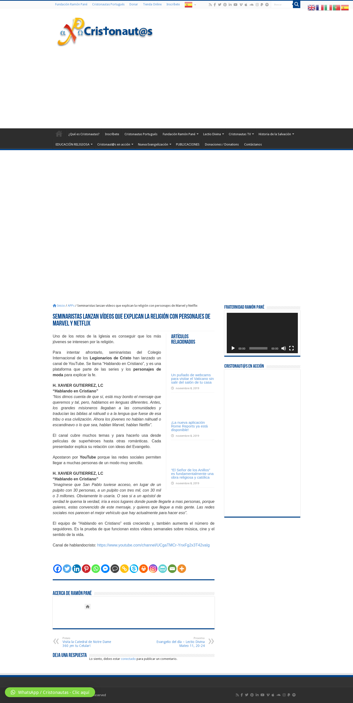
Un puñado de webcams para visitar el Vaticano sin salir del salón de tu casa (192, 378)
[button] (50, 692)
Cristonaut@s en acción (113, 144)
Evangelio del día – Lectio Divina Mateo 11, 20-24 (179, 642)
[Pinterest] (86, 568)
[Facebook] (57, 568)
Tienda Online (152, 4)
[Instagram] (153, 568)
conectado (128, 659)
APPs (71, 305)
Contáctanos (253, 144)
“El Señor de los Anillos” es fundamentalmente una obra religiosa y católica (192, 473)
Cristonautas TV (240, 134)
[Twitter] (67, 568)
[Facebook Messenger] (105, 568)
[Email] (172, 568)
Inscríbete (173, 4)
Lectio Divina (212, 134)
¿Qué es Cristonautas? (84, 134)
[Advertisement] (176, 86)
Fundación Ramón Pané (71, 4)
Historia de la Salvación (275, 134)
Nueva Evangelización (153, 144)
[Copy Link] (124, 568)
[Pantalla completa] (291, 348)
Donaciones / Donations (222, 144)
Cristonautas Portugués (108, 4)
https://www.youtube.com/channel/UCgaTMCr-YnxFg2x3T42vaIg (153, 545)
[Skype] (134, 568)
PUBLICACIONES (188, 144)
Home (59, 133)
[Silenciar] (283, 348)
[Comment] (115, 568)
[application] (262, 333)
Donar (133, 4)
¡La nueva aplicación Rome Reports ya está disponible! (189, 426)
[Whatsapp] (95, 568)
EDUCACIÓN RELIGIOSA (72, 144)
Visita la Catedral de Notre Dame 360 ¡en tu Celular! (88, 642)
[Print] (143, 568)
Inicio (59, 305)
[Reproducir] (233, 348)
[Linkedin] (76, 568)
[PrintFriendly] (162, 568)
